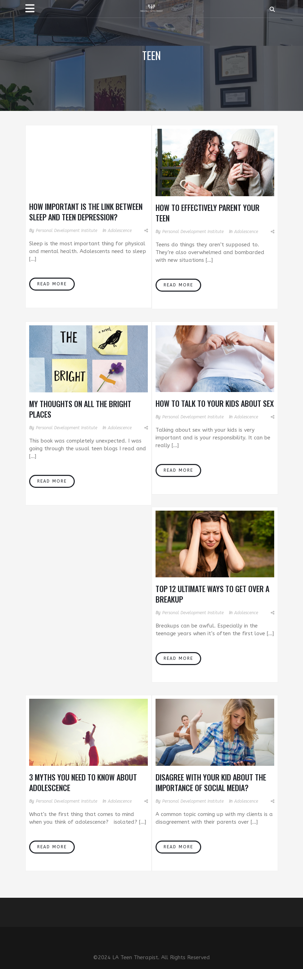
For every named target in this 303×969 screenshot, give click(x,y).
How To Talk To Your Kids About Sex (215, 403)
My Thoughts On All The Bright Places (80, 409)
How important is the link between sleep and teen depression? (86, 212)
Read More (52, 283)
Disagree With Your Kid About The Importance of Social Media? (211, 782)
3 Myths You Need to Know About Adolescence (83, 782)
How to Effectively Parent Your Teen (207, 213)
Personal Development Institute (66, 230)
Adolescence (120, 230)
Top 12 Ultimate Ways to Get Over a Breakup (212, 594)
